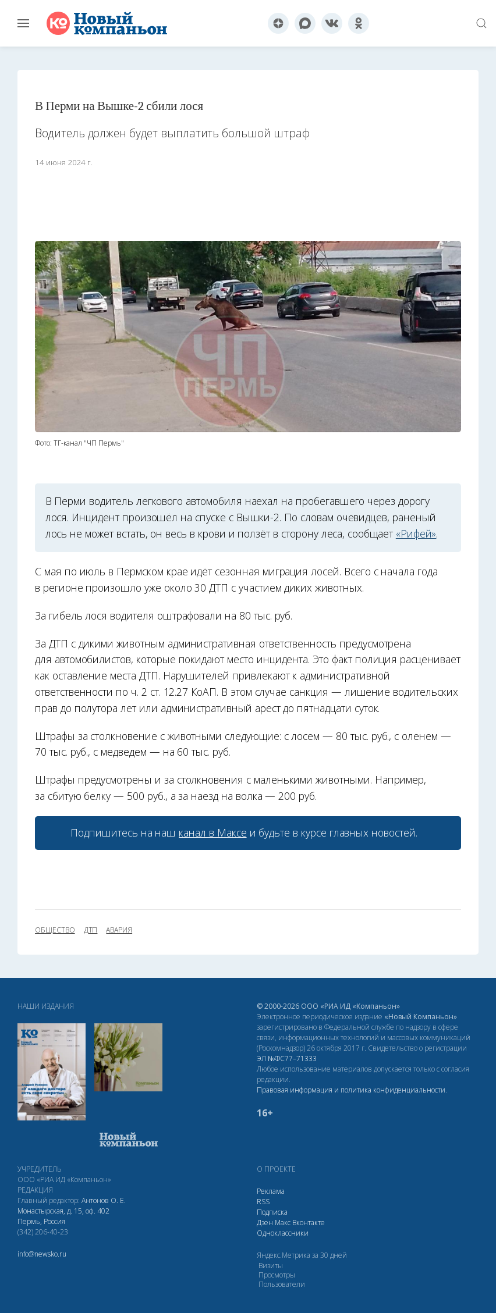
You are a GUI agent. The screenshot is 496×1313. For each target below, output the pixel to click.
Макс (282, 1222)
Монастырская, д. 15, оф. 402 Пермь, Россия (63, 1216)
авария (119, 930)
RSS (263, 1202)
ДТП (91, 930)
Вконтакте (308, 1222)
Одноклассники (283, 1233)
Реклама (271, 1191)
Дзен (265, 1222)
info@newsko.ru (41, 1254)
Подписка (272, 1212)
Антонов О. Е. (104, 1200)
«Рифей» (416, 533)
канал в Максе (212, 832)
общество (55, 930)
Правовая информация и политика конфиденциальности (351, 1090)
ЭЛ (287, 1058)
